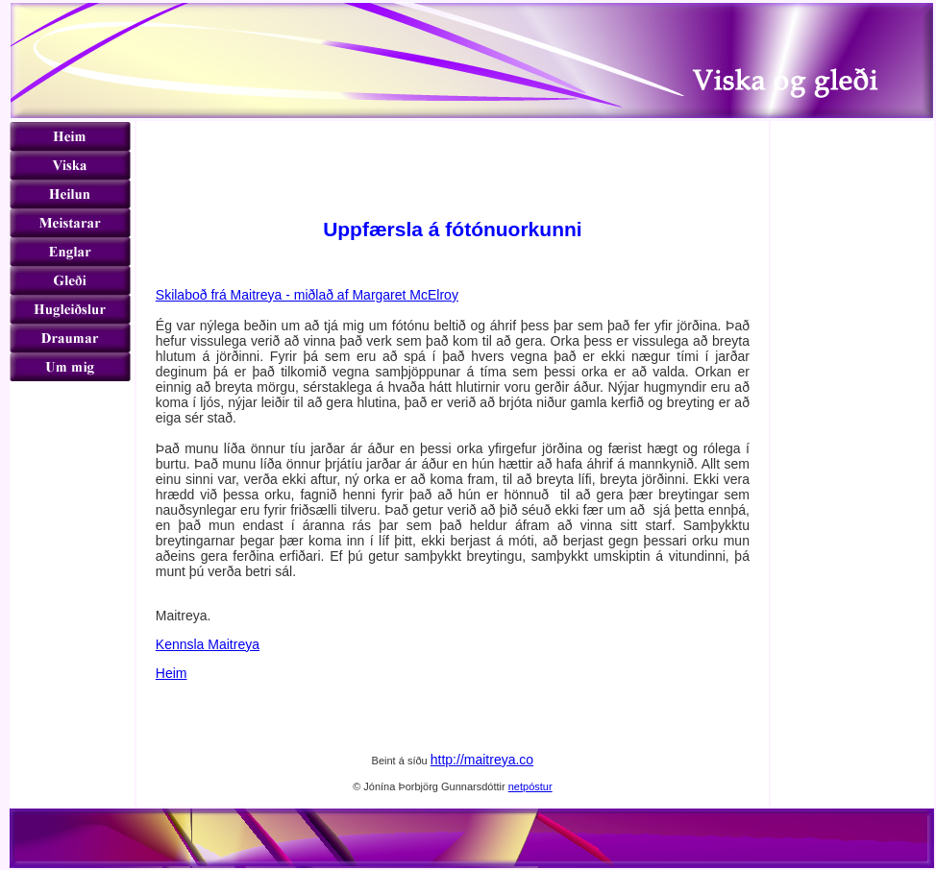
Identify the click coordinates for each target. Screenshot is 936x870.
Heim (171, 673)
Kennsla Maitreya (207, 644)
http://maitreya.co (482, 759)
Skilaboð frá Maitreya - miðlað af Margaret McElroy (307, 294)
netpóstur (530, 786)
